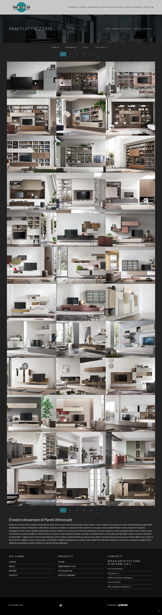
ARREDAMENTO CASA (67, 566)
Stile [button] (85, 47)
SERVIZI (12, 566)
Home (108, 28)
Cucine (81, 7)
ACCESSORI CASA (65, 571)
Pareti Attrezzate (142, 28)
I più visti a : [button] (102, 47)
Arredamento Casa (95, 7)
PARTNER (12, 571)
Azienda (71, 7)
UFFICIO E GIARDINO (66, 575)
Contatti (148, 7)
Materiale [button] (71, 47)
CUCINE (61, 562)
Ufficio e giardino (132, 7)
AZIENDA (12, 562)
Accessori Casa (114, 7)
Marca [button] (55, 47)
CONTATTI (13, 575)
